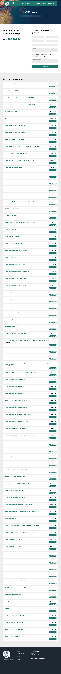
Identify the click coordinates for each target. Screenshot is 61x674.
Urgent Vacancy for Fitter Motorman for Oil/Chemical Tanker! (19, 580)
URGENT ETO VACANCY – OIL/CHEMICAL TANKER (16, 442)
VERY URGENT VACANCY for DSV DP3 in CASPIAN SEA (18, 567)
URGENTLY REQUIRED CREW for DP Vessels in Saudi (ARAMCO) (20, 160)
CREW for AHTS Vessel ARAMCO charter (14, 181)
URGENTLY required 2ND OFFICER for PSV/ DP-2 (16, 386)
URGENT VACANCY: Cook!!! (11, 257)
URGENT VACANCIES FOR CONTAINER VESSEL (16, 349)
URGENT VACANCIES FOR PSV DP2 (13, 539)
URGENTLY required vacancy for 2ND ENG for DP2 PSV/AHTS (19, 312)
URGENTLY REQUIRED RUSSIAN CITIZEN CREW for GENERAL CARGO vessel (23, 146)
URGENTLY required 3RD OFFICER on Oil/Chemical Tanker (18, 504)
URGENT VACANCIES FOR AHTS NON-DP (14, 546)
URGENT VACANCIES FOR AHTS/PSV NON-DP (15, 560)
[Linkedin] (6, 665)
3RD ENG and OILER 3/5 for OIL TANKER (14, 194)
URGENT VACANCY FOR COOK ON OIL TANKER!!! (16, 356)
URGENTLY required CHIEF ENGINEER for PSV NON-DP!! (18, 456)
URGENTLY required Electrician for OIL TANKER (16, 292)
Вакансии (43, 3)
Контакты (50, 3)
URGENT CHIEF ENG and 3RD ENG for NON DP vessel (17, 449)
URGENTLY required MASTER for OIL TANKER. (15, 278)
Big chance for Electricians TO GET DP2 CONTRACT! (17, 483)
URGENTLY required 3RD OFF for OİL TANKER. (16, 264)
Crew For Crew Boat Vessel (11, 174)
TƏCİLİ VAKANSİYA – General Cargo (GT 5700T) (16, 587)
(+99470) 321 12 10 (35, 654)
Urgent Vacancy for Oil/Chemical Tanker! (14, 622)
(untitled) (7, 601)
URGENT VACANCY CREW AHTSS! (13, 594)
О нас (34, 3)
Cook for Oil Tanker (9, 188)
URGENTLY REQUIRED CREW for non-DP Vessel (16, 132)
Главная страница (26, 3)
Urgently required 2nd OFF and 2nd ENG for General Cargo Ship (19, 201)
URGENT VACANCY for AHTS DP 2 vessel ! (14, 629)
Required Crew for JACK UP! (11, 573)
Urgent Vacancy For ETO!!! (11, 215)
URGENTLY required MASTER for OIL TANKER (15, 305)
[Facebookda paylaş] (11, 39)
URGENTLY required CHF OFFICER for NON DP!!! (16, 407)
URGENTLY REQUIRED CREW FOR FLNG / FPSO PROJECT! (19, 553)
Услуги (38, 3)
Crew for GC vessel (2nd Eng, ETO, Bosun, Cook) (16, 153)
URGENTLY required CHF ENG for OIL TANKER (15, 285)
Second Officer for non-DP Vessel (12, 90)
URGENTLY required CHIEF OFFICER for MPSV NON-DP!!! (18, 414)
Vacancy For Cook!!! (9, 319)
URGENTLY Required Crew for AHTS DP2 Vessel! (16, 490)
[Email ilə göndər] (14, 39)
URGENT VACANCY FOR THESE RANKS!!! (14, 243)
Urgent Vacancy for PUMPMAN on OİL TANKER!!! (16, 469)
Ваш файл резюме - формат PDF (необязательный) (42, 54)
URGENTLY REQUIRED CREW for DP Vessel (15, 125)
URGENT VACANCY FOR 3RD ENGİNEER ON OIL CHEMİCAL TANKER (21, 372)
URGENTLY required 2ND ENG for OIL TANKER (15, 299)
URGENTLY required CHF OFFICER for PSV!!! (15, 476)
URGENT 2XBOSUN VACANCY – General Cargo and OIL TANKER (20, 435)
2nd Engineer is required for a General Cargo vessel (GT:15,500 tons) (20, 97)
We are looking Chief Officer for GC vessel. (14, 139)
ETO (6, 118)
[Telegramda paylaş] (16, 39)
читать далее (53, 86)
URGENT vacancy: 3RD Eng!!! (11, 208)
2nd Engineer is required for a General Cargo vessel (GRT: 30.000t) (20, 104)
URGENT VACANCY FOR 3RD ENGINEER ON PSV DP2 (17, 400)
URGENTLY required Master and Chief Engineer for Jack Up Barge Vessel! (22, 511)
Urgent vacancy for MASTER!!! (12, 236)
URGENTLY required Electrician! (12, 518)
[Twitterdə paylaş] (9, 39)
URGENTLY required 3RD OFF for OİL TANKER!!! (16, 250)
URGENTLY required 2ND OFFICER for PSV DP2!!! (16, 421)
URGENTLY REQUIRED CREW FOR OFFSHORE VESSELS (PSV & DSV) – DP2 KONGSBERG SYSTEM (28, 340)
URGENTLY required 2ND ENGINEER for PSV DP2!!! (16, 428)
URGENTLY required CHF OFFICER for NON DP (15, 393)
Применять (45, 66)
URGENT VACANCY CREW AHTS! (12, 636)
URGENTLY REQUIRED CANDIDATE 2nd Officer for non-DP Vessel (20, 222)
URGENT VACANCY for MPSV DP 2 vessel (14, 615)
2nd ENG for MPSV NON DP (11, 111)
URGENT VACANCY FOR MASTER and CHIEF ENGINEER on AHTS (20, 532)
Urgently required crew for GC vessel (13, 167)
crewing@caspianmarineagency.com (38, 658)
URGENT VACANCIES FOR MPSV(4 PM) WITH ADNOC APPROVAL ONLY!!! (22, 462)
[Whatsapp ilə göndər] (19, 39)
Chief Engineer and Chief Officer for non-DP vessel (16, 83)
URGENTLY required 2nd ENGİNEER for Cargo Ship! (17, 271)
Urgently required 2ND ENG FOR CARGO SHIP (15, 333)
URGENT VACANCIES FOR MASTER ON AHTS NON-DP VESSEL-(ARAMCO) (22, 525)
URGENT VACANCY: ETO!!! (11, 229)
